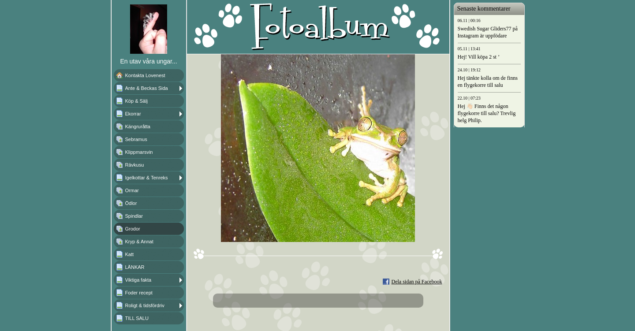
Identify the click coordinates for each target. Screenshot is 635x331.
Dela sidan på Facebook (417, 282)
